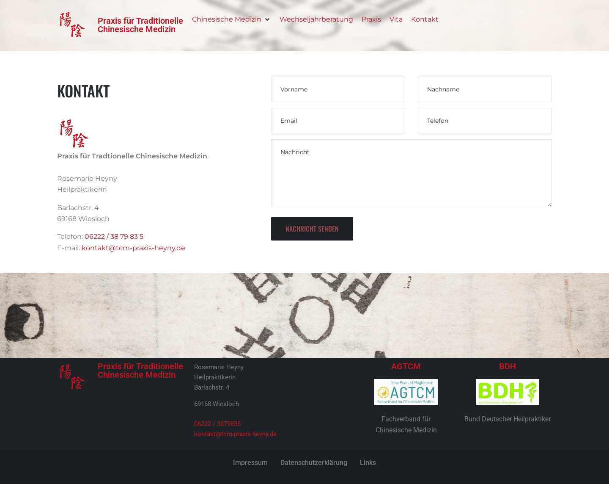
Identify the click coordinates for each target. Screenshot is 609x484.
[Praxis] (371, 19)
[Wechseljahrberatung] (316, 19)
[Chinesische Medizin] (231, 19)
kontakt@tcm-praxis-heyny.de (133, 248)
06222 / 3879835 (217, 424)
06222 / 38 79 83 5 (114, 236)
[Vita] (396, 19)
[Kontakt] (425, 19)
